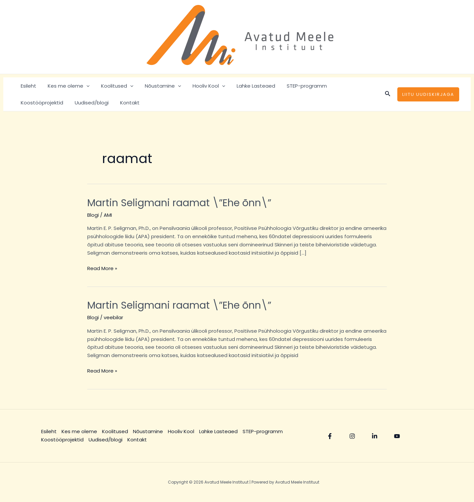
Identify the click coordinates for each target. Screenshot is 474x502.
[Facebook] (330, 436)
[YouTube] (397, 436)
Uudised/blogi (37, 102)
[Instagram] (352, 436)
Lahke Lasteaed (246, 85)
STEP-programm (296, 85)
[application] (84, 85)
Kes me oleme (66, 85)
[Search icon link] (388, 94)
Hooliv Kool (201, 85)
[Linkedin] (375, 436)
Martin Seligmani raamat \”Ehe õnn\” (179, 203)
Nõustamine (157, 85)
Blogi (93, 214)
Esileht (27, 85)
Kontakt (73, 102)
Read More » (102, 268)
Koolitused (113, 85)
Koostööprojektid (347, 85)
